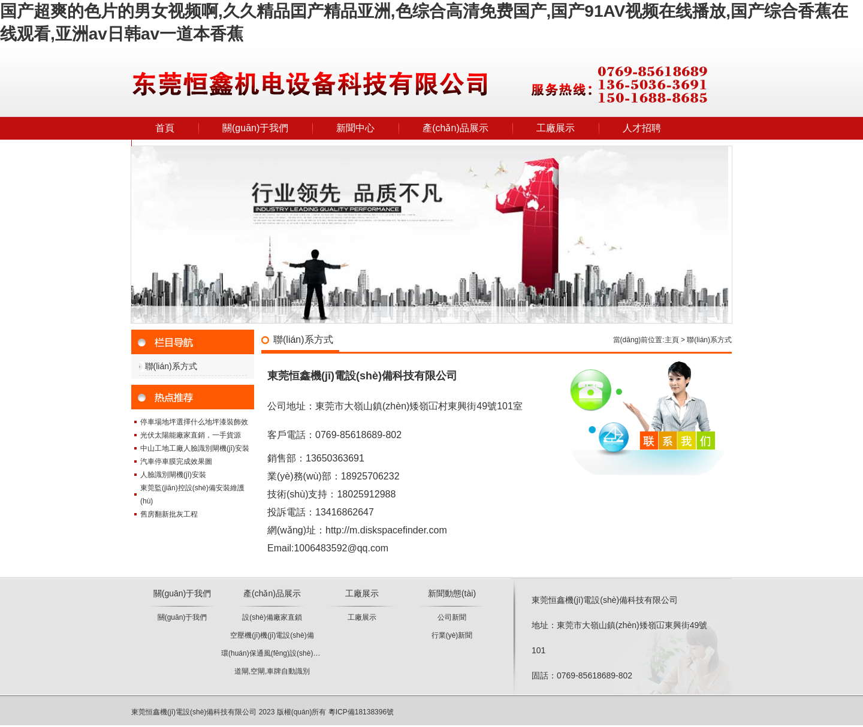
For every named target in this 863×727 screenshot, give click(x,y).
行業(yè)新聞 (452, 635)
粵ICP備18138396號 (361, 712)
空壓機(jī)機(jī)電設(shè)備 (271, 635)
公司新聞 (451, 617)
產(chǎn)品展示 (455, 128)
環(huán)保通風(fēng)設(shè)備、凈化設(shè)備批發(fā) (309, 653)
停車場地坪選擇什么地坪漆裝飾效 (194, 422)
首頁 (164, 128)
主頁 (672, 340)
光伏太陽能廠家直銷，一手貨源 (190, 435)
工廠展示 (555, 128)
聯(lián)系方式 (171, 366)
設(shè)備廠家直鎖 (271, 617)
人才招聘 (642, 128)
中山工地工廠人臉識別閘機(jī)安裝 (194, 448)
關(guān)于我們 (255, 128)
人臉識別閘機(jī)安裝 (173, 474)
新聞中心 (355, 128)
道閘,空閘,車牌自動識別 (272, 671)
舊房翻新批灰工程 (169, 514)
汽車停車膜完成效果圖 (176, 461)
